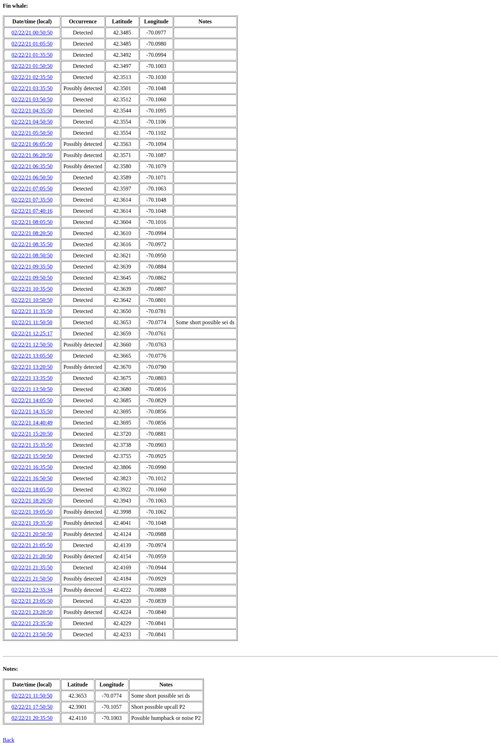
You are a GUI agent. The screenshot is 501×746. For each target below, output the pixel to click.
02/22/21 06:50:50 (32, 177)
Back (8, 740)
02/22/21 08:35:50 (32, 244)
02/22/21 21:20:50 (32, 556)
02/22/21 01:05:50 (32, 44)
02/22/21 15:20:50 (32, 434)
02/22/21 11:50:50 (31, 322)
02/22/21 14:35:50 (32, 411)
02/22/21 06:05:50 (32, 144)
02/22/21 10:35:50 (32, 289)
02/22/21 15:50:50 (32, 456)
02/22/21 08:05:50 (32, 222)
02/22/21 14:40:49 (32, 423)
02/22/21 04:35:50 (32, 111)
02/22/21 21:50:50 (32, 579)
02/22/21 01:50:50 (32, 66)
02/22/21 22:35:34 (32, 590)
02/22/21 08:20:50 (32, 233)
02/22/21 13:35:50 (32, 378)
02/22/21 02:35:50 (32, 77)
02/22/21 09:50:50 (32, 278)
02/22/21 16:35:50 (32, 467)
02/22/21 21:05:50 (32, 545)
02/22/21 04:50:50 (32, 122)
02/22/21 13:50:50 (32, 389)
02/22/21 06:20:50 (32, 155)
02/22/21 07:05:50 (32, 189)
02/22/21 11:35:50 (31, 311)
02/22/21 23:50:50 (32, 634)
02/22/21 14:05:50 (32, 400)
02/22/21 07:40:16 (32, 211)
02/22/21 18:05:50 (32, 489)
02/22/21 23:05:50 (32, 601)
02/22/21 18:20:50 (32, 501)
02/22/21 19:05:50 (32, 512)
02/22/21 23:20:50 (32, 612)
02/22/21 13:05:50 (32, 356)
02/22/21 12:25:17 (32, 333)
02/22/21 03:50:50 (32, 99)
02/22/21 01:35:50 (32, 55)
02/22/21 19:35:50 (32, 523)
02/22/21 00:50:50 (32, 33)
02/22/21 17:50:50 (32, 707)
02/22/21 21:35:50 (32, 567)
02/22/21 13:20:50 (32, 367)
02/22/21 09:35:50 (32, 267)
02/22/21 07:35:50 (32, 200)
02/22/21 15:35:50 (32, 445)
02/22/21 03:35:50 (32, 88)
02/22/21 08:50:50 (32, 255)
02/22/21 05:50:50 (32, 133)
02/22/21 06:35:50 (32, 166)
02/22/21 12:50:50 (32, 345)
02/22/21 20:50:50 (32, 534)
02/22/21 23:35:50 (32, 623)
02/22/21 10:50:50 (32, 300)
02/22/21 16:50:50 (32, 478)
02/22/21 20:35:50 (32, 718)
